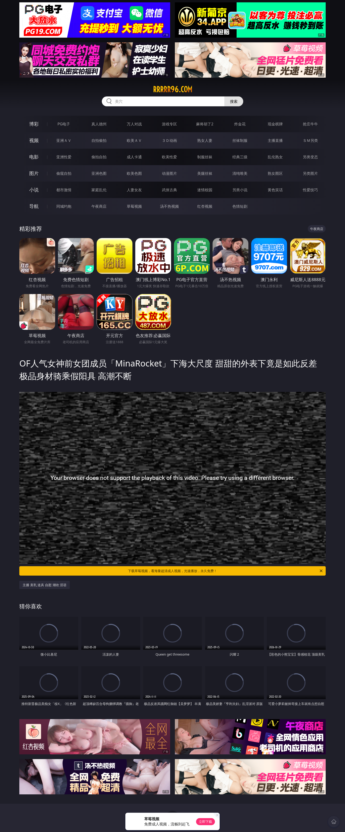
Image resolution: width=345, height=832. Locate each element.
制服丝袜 (204, 156)
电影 (34, 157)
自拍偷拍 (99, 140)
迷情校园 (204, 189)
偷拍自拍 (99, 156)
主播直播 (275, 140)
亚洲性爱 (63, 156)
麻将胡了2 (204, 124)
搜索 (234, 101)
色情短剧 (239, 206)
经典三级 (239, 156)
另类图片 (310, 173)
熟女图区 (275, 173)
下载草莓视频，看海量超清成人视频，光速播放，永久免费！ (225, 571)
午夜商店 (99, 206)
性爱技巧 (310, 189)
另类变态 (310, 156)
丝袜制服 (239, 140)
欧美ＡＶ (134, 140)
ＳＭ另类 (310, 140)
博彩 (34, 124)
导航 (34, 206)
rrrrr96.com (172, 89)
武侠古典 (169, 189)
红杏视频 (204, 206)
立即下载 (205, 821)
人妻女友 (134, 189)
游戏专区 (169, 124)
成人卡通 (134, 156)
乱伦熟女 (275, 156)
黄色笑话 (275, 189)
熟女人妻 (204, 140)
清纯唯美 (239, 173)
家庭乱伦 (99, 189)
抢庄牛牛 (310, 124)
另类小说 (239, 189)
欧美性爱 (169, 156)
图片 (34, 173)
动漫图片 (169, 173)
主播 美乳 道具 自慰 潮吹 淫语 (44, 585)
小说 (34, 190)
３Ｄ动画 (169, 140)
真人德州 (99, 124)
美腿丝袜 (204, 173)
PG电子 (64, 124)
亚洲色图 (99, 173)
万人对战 (134, 124)
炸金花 (240, 124)
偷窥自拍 (63, 173)
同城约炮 (63, 206)
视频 (34, 140)
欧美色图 (134, 173)
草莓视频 (134, 206)
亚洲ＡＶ (63, 140)
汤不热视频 (169, 206)
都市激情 (63, 189)
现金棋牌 (275, 124)
